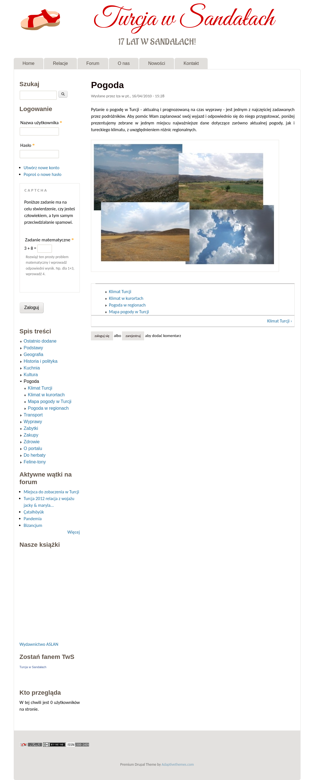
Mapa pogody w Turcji (129, 311)
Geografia (33, 354)
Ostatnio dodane (40, 341)
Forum (92, 63)
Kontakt (191, 63)
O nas (124, 63)
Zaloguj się (102, 336)
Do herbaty (35, 455)
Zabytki (31, 428)
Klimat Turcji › (279, 321)
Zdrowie (32, 441)
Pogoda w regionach (127, 305)
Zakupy (31, 435)
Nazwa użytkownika (41, 123)
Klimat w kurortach (126, 298)
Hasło (27, 145)
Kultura (31, 374)
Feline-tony (35, 461)
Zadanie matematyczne (49, 240)
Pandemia (33, 518)
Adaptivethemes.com (178, 764)
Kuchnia (32, 368)
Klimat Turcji (120, 291)
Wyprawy (33, 421)
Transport (33, 415)
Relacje (60, 63)
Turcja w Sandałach (183, 19)
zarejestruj (133, 336)
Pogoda (31, 381)
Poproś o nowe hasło (43, 174)
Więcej (73, 532)
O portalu (33, 448)
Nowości (156, 63)
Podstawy (33, 347)
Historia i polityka (41, 361)
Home (29, 63)
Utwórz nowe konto (42, 167)
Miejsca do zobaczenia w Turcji (51, 491)
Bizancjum (33, 525)
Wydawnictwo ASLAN (39, 644)
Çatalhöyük (34, 512)
